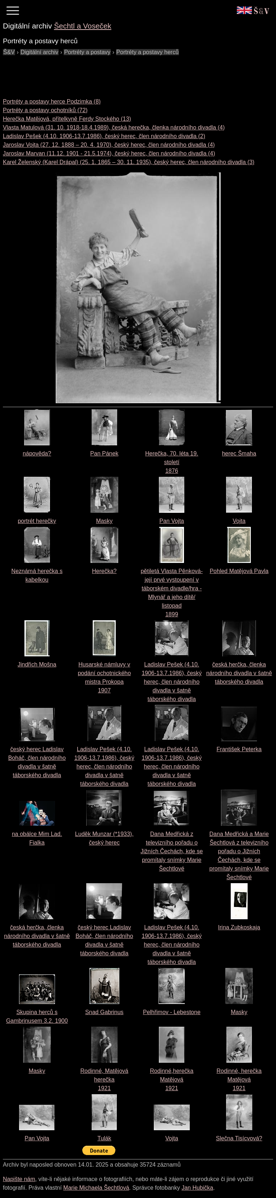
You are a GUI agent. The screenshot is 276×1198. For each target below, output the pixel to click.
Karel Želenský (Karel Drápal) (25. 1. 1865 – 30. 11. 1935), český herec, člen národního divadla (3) (128, 162)
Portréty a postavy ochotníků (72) (45, 110)
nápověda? (37, 453)
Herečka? (104, 571)
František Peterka (239, 749)
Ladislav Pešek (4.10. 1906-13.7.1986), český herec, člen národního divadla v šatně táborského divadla (172, 681)
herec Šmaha (239, 453)
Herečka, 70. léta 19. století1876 (171, 462)
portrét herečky (37, 521)
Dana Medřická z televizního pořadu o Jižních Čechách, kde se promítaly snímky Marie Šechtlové (172, 851)
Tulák (104, 1138)
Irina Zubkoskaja (239, 927)
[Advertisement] (133, 73)
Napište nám (19, 1179)
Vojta (239, 521)
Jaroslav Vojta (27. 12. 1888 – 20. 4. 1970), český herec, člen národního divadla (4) (109, 145)
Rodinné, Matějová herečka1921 (104, 1079)
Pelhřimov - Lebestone (172, 1012)
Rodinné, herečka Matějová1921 (239, 1079)
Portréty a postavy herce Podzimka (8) (52, 101)
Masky (104, 521)
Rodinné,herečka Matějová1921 (171, 1079)
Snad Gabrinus (104, 1012)
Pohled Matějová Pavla (239, 571)
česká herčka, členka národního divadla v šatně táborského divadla (239, 673)
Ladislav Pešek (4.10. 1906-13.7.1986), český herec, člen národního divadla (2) (104, 136)
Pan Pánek (104, 453)
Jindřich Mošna (37, 664)
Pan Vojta (172, 521)
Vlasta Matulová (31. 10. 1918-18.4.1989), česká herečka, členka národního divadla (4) (114, 127)
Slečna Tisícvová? (239, 1138)
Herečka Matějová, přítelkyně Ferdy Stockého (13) (67, 119)
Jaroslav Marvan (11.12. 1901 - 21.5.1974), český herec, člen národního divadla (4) (109, 153)
